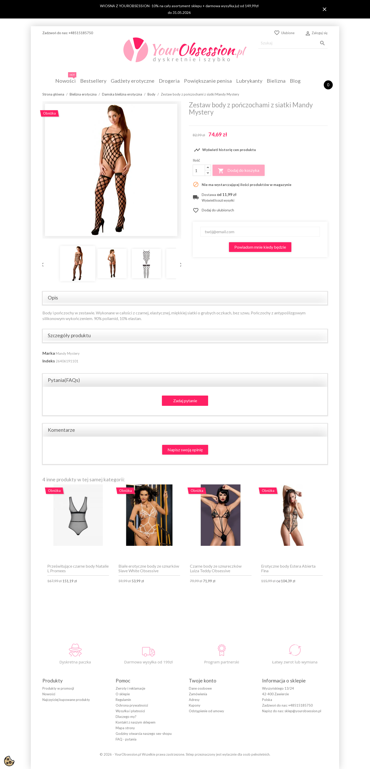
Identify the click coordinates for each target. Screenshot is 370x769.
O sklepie (123, 694)
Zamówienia (198, 694)
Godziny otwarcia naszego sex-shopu (144, 734)
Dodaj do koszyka (238, 171)
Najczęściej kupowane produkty (66, 700)
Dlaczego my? (126, 717)
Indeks (48, 360)
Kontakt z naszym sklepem (135, 722)
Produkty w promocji (58, 688)
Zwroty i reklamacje (130, 688)
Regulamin (123, 700)
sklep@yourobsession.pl (302, 711)
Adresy (194, 700)
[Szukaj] (293, 43)
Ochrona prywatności (132, 705)
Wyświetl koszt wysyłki (218, 200)
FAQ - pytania (126, 739)
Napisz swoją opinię (185, 449)
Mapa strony (125, 728)
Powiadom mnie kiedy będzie (260, 247)
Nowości (48, 694)
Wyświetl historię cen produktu (225, 150)
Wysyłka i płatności (130, 711)
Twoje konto (202, 680)
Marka (48, 353)
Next (179, 263)
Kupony (194, 705)
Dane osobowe (200, 688)
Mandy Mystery (68, 353)
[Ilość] (199, 170)
